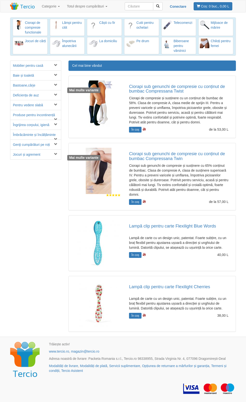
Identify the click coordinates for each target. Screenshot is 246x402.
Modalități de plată (93, 366)
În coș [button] (135, 129)
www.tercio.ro (59, 351)
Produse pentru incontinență (34, 115)
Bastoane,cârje (24, 85)
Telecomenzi (182, 23)
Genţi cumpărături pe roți (31, 145)
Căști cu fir (107, 23)
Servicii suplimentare (124, 366)
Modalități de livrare (63, 366)
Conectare (178, 6)
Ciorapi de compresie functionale (33, 27)
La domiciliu (108, 41)
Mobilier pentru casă (28, 65)
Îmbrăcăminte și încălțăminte (34, 135)
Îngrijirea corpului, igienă (31, 125)
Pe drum (142, 41)
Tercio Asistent (72, 371)
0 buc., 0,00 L (213, 6)
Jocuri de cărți (35, 41)
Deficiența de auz (26, 95)
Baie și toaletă (23, 75)
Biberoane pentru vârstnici (181, 46)
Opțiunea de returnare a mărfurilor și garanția (175, 366)
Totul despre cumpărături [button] (87, 6)
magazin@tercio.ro (85, 351)
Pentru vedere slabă (28, 105)
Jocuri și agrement (26, 154)
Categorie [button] (51, 6)
